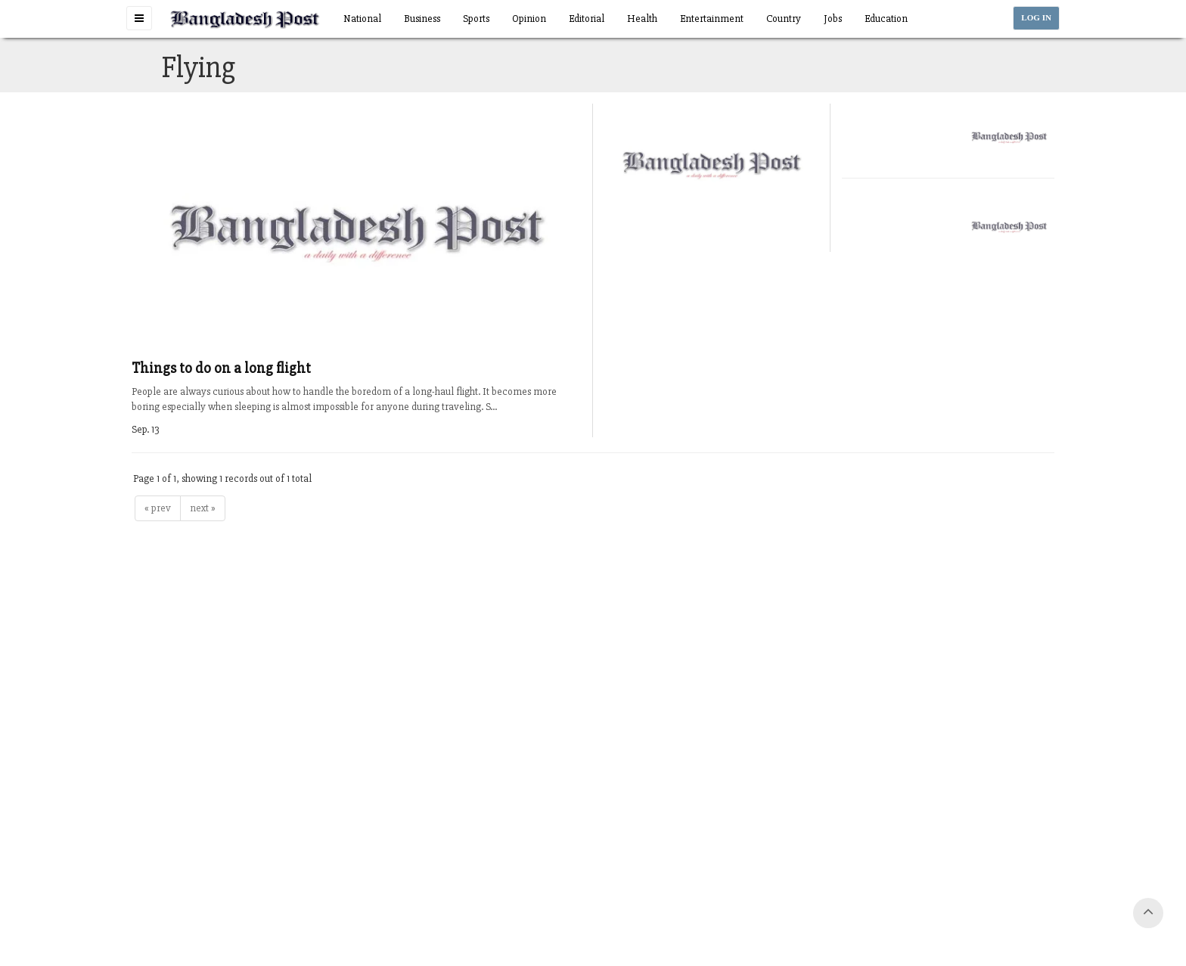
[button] (139, 18)
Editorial (586, 18)
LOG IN (1036, 18)
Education (886, 18)
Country (783, 18)
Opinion (529, 18)
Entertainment (712, 18)
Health (642, 18)
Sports (476, 18)
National (362, 18)
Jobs (833, 18)
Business (422, 18)
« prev (157, 508)
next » (203, 508)
